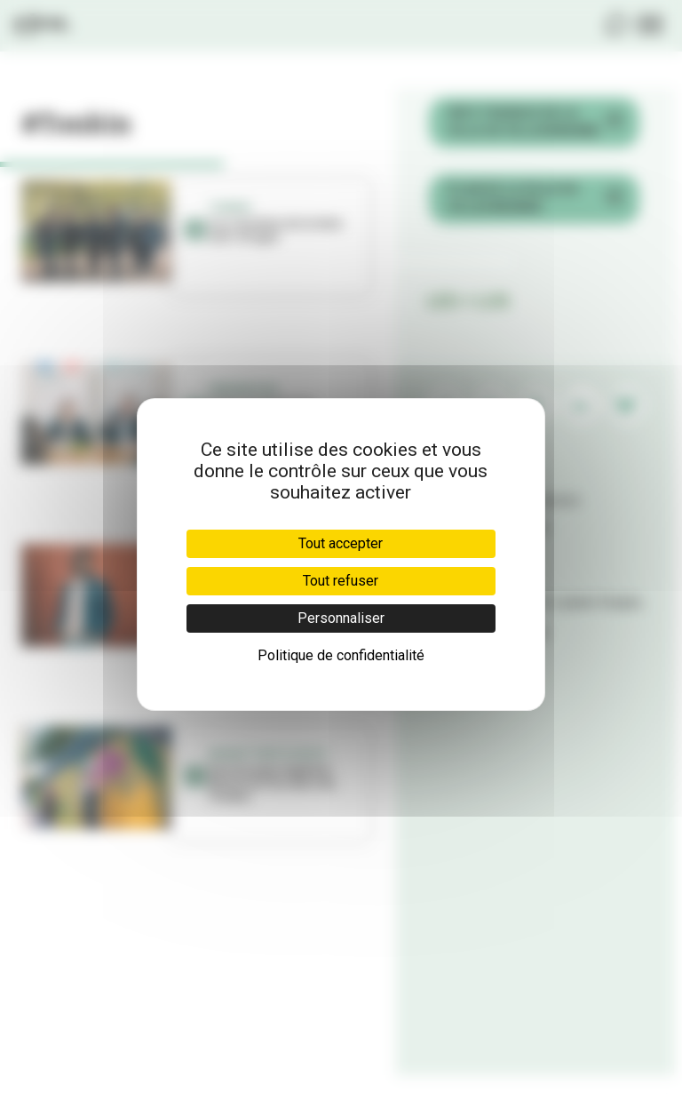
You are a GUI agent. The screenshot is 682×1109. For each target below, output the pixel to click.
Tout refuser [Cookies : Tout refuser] (340, 580)
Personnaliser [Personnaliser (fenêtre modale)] (341, 618)
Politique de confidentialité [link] (341, 655)
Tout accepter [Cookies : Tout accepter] (340, 543)
